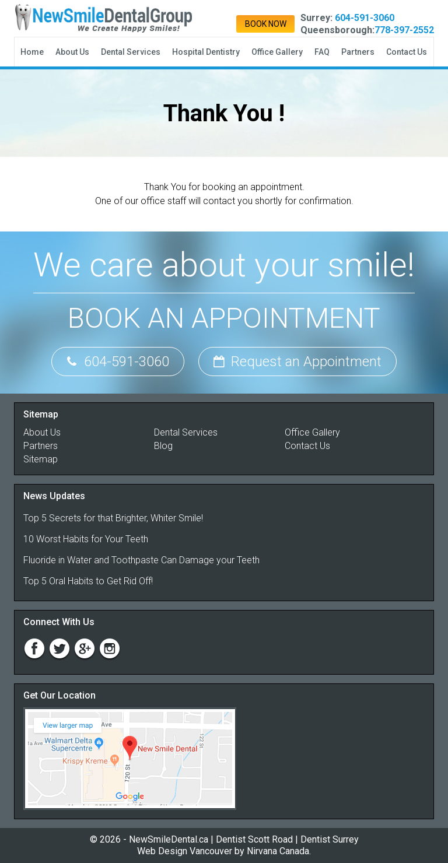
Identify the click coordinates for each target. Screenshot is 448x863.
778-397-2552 (404, 30)
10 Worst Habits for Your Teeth (85, 539)
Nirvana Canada (278, 851)
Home (32, 52)
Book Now (265, 24)
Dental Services (130, 52)
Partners (357, 52)
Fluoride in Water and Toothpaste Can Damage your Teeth (141, 560)
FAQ (322, 52)
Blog (163, 445)
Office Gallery (277, 52)
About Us (72, 52)
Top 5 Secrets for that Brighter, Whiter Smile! (113, 518)
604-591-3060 (364, 17)
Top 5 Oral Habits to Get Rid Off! (88, 581)
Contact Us (406, 52)
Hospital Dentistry (206, 52)
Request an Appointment (298, 361)
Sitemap (40, 459)
